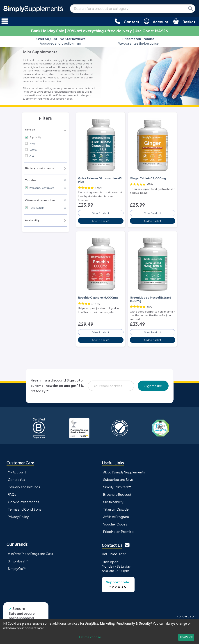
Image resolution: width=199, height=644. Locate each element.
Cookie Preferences (23, 502)
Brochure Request (117, 494)
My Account (17, 472)
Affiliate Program (116, 517)
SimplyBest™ (18, 561)
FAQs (12, 494)
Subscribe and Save (118, 479)
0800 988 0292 (114, 553)
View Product (100, 213)
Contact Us (16, 479)
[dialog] (99, 631)
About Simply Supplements (124, 472)
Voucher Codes (115, 524)
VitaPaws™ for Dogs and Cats (30, 554)
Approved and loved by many (60, 41)
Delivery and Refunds (24, 487)
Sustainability (113, 502)
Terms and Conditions (24, 509)
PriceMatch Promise (118, 532)
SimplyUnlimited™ (117, 487)
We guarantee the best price (138, 41)
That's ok (186, 637)
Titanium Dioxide (116, 509)
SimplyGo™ (17, 568)
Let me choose (90, 637)
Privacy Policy (18, 517)
